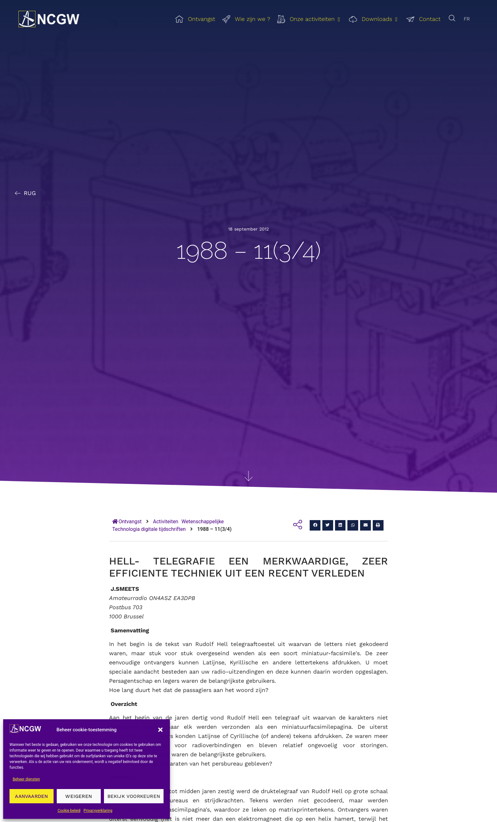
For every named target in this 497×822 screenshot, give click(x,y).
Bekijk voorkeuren (133, 796)
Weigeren (78, 796)
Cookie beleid (69, 810)
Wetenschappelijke (202, 522)
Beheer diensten (26, 779)
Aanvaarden (31, 796)
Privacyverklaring (98, 810)
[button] (160, 730)
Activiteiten (165, 522)
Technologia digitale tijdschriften (149, 529)
